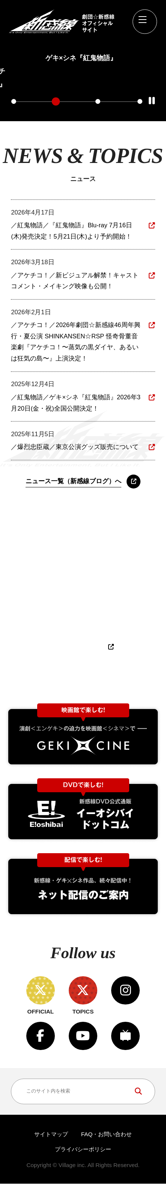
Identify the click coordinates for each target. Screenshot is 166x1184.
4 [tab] (139, 101)
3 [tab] (97, 101)
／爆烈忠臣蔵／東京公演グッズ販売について (75, 447)
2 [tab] (55, 101)
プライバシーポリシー (83, 1149)
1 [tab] (14, 101)
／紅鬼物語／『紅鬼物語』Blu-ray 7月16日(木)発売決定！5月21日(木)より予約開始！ (71, 231)
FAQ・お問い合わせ (106, 1135)
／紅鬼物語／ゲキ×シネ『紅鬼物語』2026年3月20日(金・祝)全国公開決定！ (75, 403)
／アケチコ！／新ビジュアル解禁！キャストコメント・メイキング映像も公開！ (75, 281)
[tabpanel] (81, 54)
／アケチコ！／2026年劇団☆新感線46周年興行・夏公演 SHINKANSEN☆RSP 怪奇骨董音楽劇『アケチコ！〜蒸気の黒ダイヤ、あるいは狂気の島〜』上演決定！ (75, 342)
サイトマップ (51, 1135)
